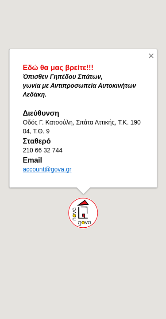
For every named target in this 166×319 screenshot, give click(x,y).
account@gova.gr (47, 169)
